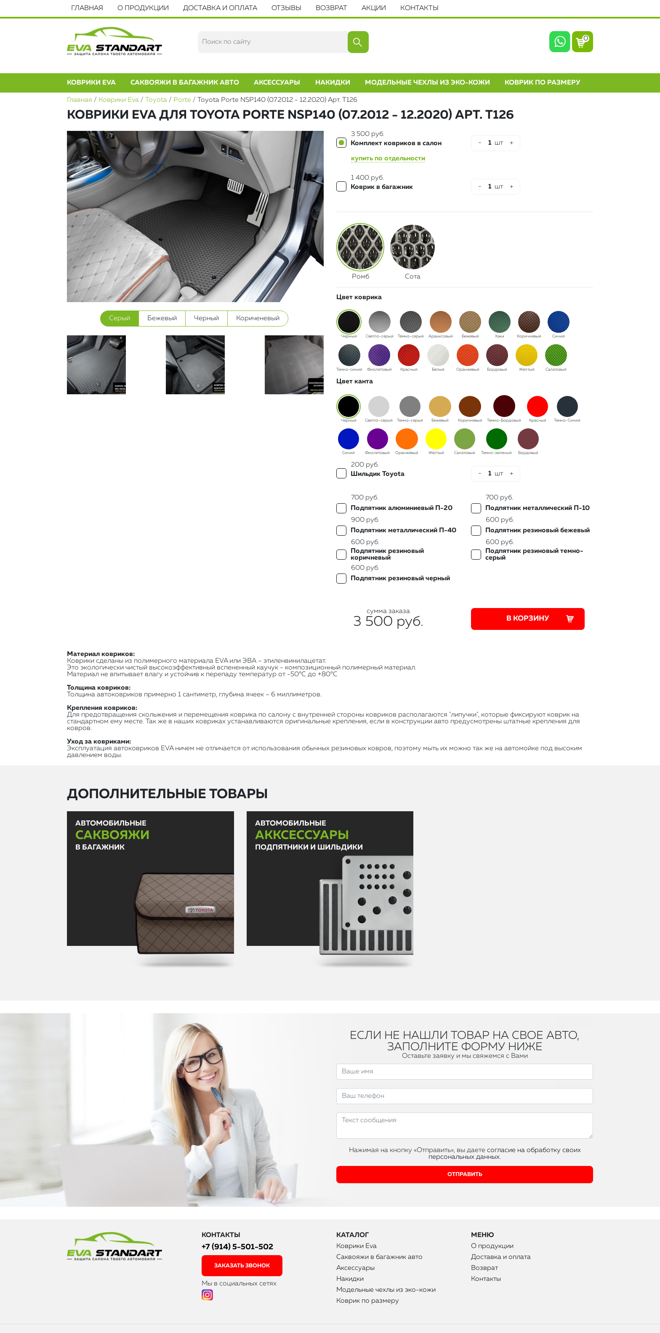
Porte (182, 100)
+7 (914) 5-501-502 (237, 1247)
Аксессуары (277, 83)
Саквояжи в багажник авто (184, 83)
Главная (87, 8)
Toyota (156, 100)
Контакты (419, 8)
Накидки (332, 83)
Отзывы (286, 8)
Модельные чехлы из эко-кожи (427, 83)
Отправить (464, 1174)
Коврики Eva (91, 83)
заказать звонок (242, 1266)
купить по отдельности (388, 158)
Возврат (331, 8)
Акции (374, 8)
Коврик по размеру (542, 83)
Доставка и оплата (220, 8)
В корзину (541, 619)
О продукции (143, 8)
